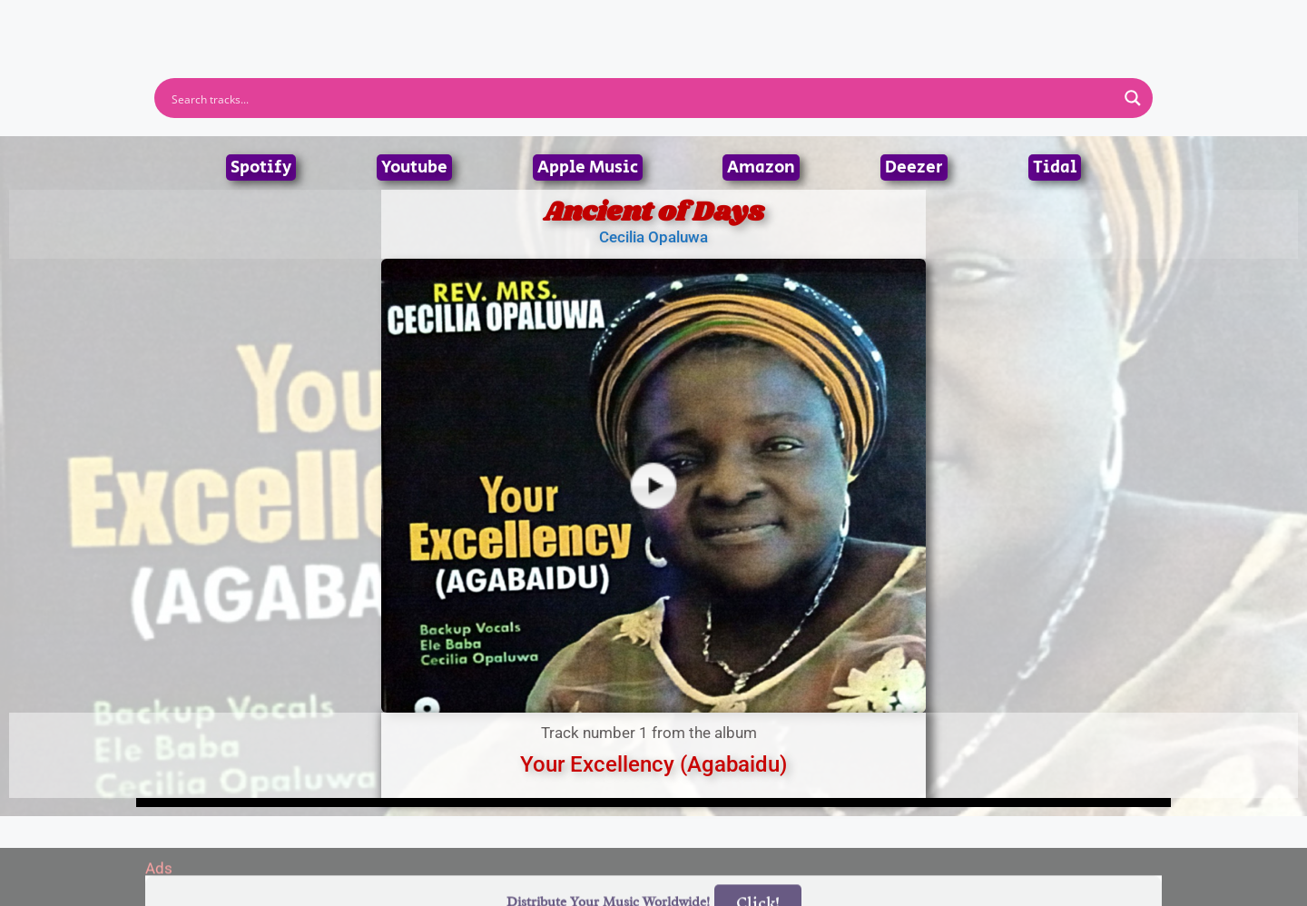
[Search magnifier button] (1132, 98)
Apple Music (587, 167)
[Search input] (642, 98)
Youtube (414, 167)
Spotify (261, 167)
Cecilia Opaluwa (653, 237)
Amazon (761, 167)
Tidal (1054, 167)
